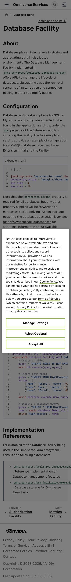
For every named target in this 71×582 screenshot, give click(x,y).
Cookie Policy (48, 281)
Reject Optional (36, 333)
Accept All (35, 344)
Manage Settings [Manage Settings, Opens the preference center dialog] (35, 323)
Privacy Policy (25, 307)
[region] (35, 291)
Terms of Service (49, 298)
